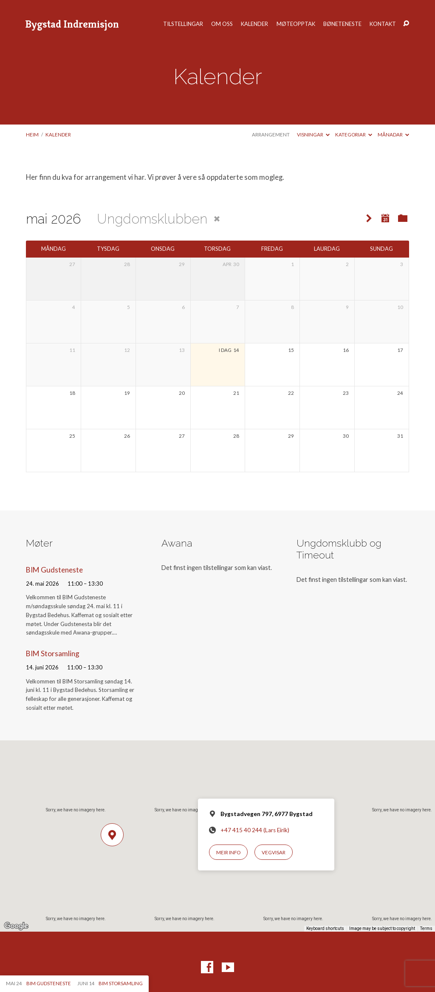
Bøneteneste (342, 24)
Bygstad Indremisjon (72, 24)
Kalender (254, 24)
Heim (32, 134)
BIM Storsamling (52, 653)
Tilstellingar (183, 24)
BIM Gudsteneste (54, 569)
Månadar (393, 134)
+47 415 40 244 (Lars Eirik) (254, 830)
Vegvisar (273, 852)
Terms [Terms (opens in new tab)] (426, 928)
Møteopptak (296, 24)
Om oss (222, 24)
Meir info (228, 852)
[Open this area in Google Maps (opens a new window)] (16, 926)
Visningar (313, 134)
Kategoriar (353, 134)
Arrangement (271, 134)
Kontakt (383, 24)
